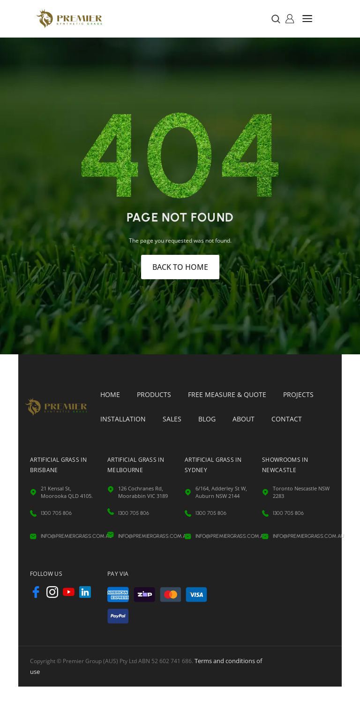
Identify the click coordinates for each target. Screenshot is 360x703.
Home (110, 394)
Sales (172, 418)
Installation (123, 418)
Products (154, 394)
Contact (286, 418)
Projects (298, 394)
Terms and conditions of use (231, 636)
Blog (207, 418)
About (243, 418)
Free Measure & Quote (227, 394)
